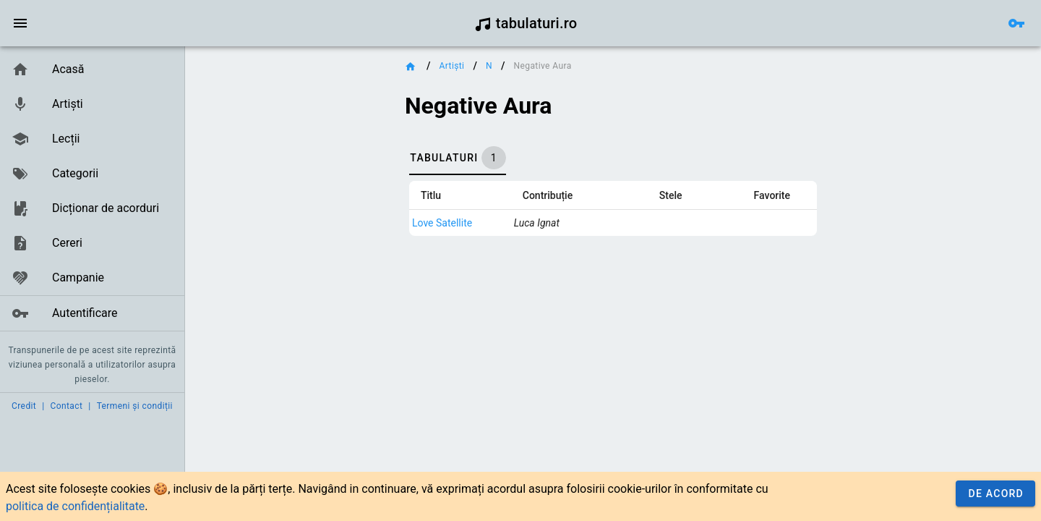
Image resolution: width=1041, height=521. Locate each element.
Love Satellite (442, 223)
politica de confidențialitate (75, 506)
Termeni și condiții (135, 406)
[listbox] (92, 191)
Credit (24, 406)
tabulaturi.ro (526, 23)
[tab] (457, 157)
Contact (67, 406)
